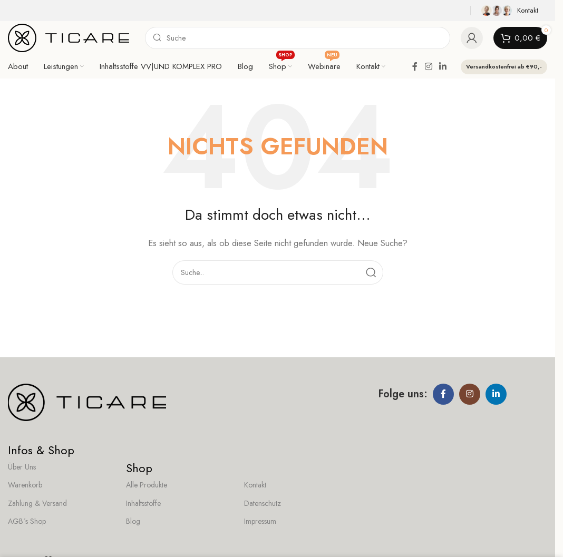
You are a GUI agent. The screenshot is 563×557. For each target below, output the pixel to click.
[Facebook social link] (415, 66)
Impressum (260, 521)
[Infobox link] (511, 10)
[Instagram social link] (428, 66)
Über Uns (22, 467)
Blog (133, 521)
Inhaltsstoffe (143, 503)
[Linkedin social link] (443, 66)
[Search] (297, 38)
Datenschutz (262, 503)
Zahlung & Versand (37, 503)
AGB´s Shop (27, 521)
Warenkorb (25, 485)
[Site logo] (68, 37)
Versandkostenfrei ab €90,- (504, 66)
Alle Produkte (146, 485)
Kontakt (255, 485)
